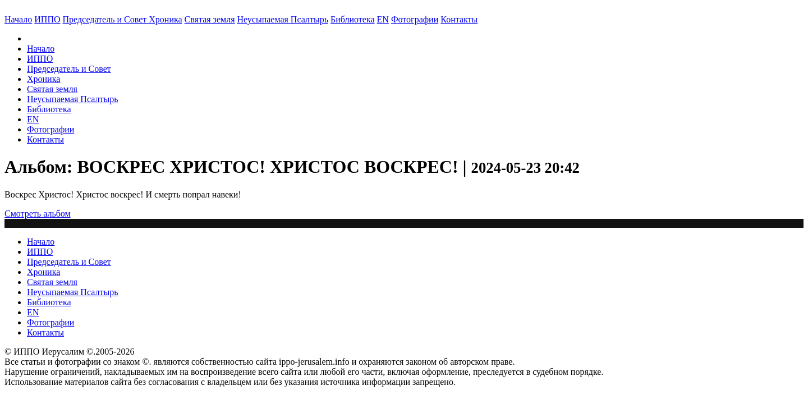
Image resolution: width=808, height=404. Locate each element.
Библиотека (352, 19)
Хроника (165, 19)
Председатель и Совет (106, 19)
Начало (18, 19)
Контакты (45, 139)
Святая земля (210, 19)
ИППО (47, 19)
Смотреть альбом (37, 213)
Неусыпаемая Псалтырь (282, 19)
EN (383, 19)
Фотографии (50, 129)
